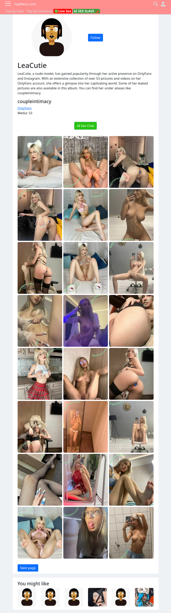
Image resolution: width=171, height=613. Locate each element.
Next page (28, 568)
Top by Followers (39, 11)
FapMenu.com (25, 4)
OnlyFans (25, 108)
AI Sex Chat (85, 126)
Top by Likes (15, 11)
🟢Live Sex (62, 11)
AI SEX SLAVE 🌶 (86, 11)
